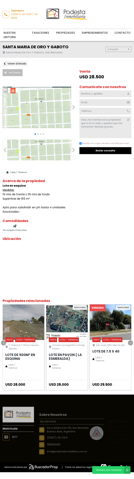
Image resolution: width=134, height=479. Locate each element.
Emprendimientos (95, 33)
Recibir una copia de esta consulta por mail (104, 143)
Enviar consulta (105, 150)
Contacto (123, 33)
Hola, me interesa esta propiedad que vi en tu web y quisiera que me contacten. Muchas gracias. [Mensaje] (105, 127)
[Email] (105, 102)
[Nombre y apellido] (105, 93)
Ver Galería (13, 72)
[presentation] (3, 342)
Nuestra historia (9, 35)
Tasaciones (40, 33)
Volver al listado (14, 63)
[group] (39, 107)
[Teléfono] (105, 111)
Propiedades (65, 33)
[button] (73, 107)
